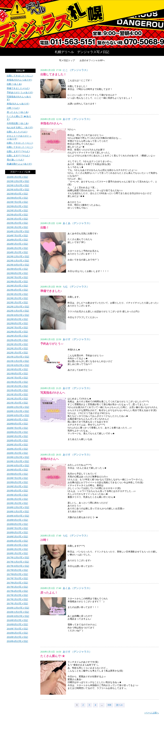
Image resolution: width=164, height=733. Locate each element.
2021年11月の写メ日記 (18, 361)
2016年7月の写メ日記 (17, 629)
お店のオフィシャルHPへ (92, 60)
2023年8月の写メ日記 (17, 273)
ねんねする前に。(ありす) (20, 127)
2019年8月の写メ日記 (17, 474)
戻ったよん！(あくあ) (17, 112)
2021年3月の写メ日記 (17, 394)
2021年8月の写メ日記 (17, 373)
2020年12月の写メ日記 (18, 407)
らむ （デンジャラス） (76, 286)
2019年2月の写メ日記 (17, 499)
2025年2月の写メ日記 (17, 223)
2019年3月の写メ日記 (17, 495)
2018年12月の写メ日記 (18, 507)
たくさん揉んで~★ (52, 656)
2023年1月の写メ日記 (17, 302)
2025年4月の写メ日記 (17, 215)
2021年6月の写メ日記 (17, 382)
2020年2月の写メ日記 (17, 449)
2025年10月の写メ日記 (18, 189)
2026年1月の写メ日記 (17, 177)
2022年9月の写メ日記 (17, 319)
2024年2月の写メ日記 (17, 248)
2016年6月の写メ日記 (17, 633)
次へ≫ (119, 705)
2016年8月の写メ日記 (17, 624)
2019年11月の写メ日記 (18, 461)
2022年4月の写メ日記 (17, 340)
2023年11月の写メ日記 (18, 261)
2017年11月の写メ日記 (18, 562)
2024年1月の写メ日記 (17, 252)
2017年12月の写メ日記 (18, 557)
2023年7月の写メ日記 (17, 277)
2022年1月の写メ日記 (17, 352)
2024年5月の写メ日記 (17, 244)
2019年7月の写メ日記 (17, 478)
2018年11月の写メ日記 (18, 511)
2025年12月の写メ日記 (18, 181)
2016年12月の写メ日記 (18, 608)
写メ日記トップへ (82, 24)
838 (109, 705)
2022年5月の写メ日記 (17, 336)
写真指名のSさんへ (52, 392)
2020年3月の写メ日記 (17, 444)
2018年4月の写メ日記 (17, 541)
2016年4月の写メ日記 (17, 641)
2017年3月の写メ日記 (17, 595)
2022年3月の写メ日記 (17, 344)
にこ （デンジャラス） (76, 70)
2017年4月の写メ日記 (17, 591)
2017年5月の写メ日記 (17, 587)
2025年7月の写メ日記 (17, 202)
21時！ (44, 540)
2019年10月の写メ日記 (18, 465)
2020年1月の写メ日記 (17, 453)
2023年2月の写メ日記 (17, 298)
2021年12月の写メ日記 (18, 357)
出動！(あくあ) (14, 84)
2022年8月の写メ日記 (17, 323)
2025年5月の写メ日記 (17, 210)
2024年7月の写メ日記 (17, 235)
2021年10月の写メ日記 (18, 365)
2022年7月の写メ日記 (17, 327)
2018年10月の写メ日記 (18, 516)
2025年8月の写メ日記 (17, 198)
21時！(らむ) (13, 108)
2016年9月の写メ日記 (17, 620)
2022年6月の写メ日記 (17, 332)
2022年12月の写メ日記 (18, 306)
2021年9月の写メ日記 (17, 369)
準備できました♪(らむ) (18, 88)
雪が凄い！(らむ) (15, 160)
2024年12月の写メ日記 (18, 231)
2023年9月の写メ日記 (17, 269)
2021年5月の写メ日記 (17, 386)
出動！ (44, 227)
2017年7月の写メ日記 (17, 578)
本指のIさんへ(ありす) (18, 104)
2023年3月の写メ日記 (17, 294)
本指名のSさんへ (51, 123)
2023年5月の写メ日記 (17, 286)
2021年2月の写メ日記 (17, 398)
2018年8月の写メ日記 (17, 524)
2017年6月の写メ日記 (17, 583)
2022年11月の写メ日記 (18, 311)
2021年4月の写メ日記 (17, 390)
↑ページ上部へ (151, 713)
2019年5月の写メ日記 (17, 486)
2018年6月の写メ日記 (17, 532)
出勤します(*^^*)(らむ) (18, 151)
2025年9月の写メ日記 (17, 194)
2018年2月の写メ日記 (17, 549)
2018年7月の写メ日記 (17, 528)
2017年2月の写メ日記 (17, 599)
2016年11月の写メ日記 (18, 612)
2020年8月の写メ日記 (17, 424)
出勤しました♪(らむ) (17, 132)
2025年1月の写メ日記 (17, 227)
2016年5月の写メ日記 (17, 637)
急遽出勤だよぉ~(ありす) (19, 164)
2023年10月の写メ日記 (18, 265)
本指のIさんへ (49, 459)
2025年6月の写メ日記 (17, 206)
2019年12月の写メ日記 (18, 457)
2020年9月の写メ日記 (17, 419)
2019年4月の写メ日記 (17, 490)
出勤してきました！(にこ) (20, 76)
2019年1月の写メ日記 (17, 503)
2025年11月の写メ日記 (18, 185)
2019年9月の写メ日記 (17, 470)
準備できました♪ (51, 291)
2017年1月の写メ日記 (17, 603)
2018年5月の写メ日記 (17, 536)
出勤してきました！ (53, 74)
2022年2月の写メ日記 (17, 348)
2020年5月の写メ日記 (17, 436)
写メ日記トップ (67, 60)
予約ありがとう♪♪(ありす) (20, 92)
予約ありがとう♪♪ (51, 343)
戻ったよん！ (49, 592)
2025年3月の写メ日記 (17, 219)
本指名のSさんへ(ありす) (19, 80)
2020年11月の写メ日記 (18, 411)
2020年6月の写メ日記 (17, 432)
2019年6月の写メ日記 (17, 482)
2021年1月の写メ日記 (17, 403)
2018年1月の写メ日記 (17, 553)
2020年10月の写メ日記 (18, 415)
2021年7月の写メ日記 (17, 378)
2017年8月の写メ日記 (17, 574)
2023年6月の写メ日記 (17, 281)
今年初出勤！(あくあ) (17, 123)
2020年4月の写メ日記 (17, 440)
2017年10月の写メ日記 (18, 566)
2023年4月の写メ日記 (17, 290)
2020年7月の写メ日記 (17, 428)
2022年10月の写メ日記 (18, 315)
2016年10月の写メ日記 (18, 616)
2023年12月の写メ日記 (18, 256)
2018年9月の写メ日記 (17, 520)
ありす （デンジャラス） (77, 119)
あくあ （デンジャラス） (77, 223)
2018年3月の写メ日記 (17, 545)
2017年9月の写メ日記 (17, 570)
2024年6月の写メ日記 (17, 240)
